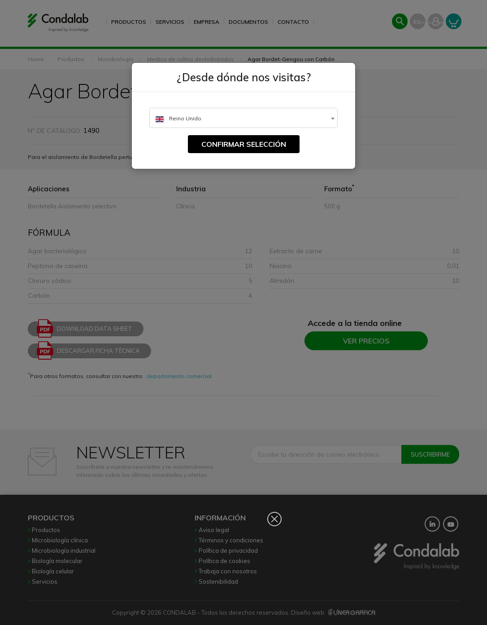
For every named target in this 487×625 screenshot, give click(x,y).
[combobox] (243, 118)
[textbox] (243, 118)
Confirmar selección (243, 144)
